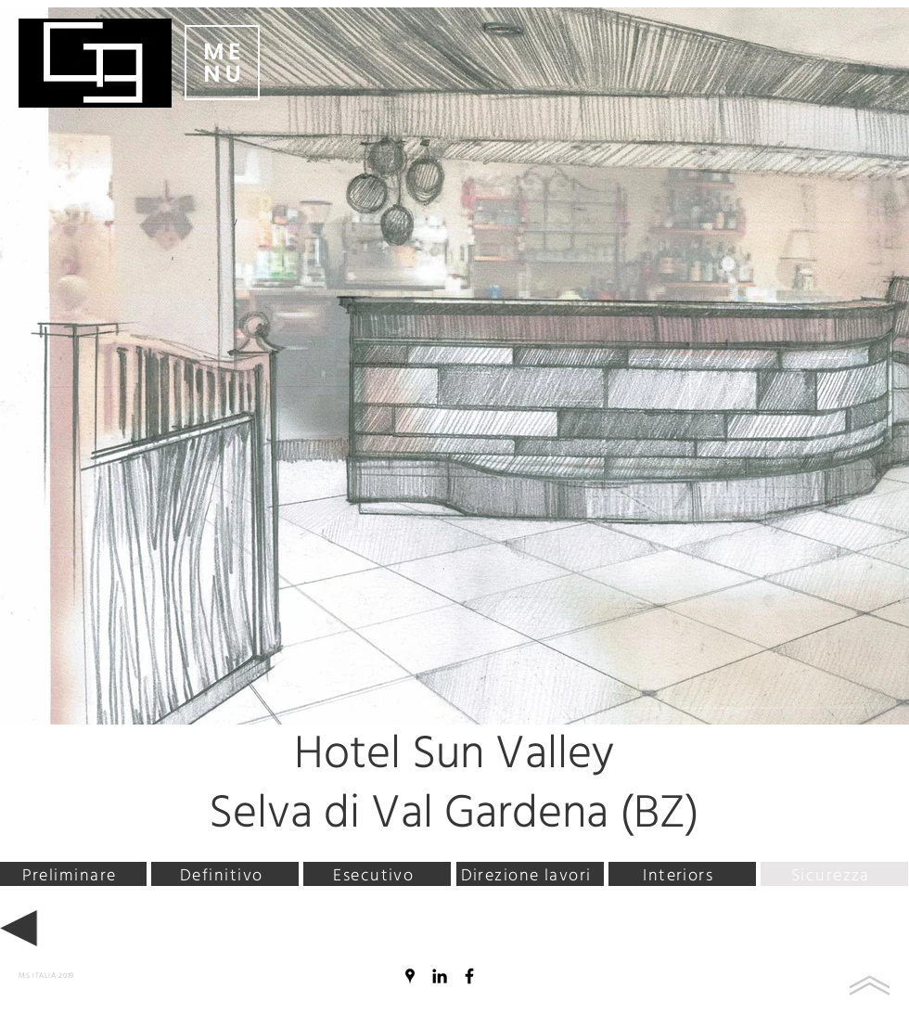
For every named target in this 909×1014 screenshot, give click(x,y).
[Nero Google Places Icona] (410, 976)
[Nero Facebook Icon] (469, 976)
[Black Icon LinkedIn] (439, 976)
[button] (222, 62)
